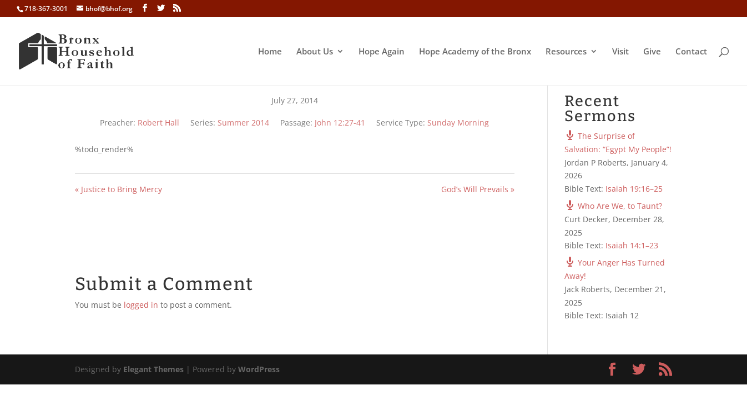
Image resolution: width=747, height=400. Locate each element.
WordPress (259, 369)
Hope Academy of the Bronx (475, 52)
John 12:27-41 (340, 122)
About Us (314, 52)
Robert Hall (158, 122)
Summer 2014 (243, 122)
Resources (566, 52)
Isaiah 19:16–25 (634, 188)
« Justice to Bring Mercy (118, 189)
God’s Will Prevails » (477, 189)
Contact (691, 52)
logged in (141, 304)
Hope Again (382, 52)
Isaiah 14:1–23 (631, 245)
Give (652, 52)
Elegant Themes (153, 369)
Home (270, 52)
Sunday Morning (458, 122)
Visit (620, 52)
